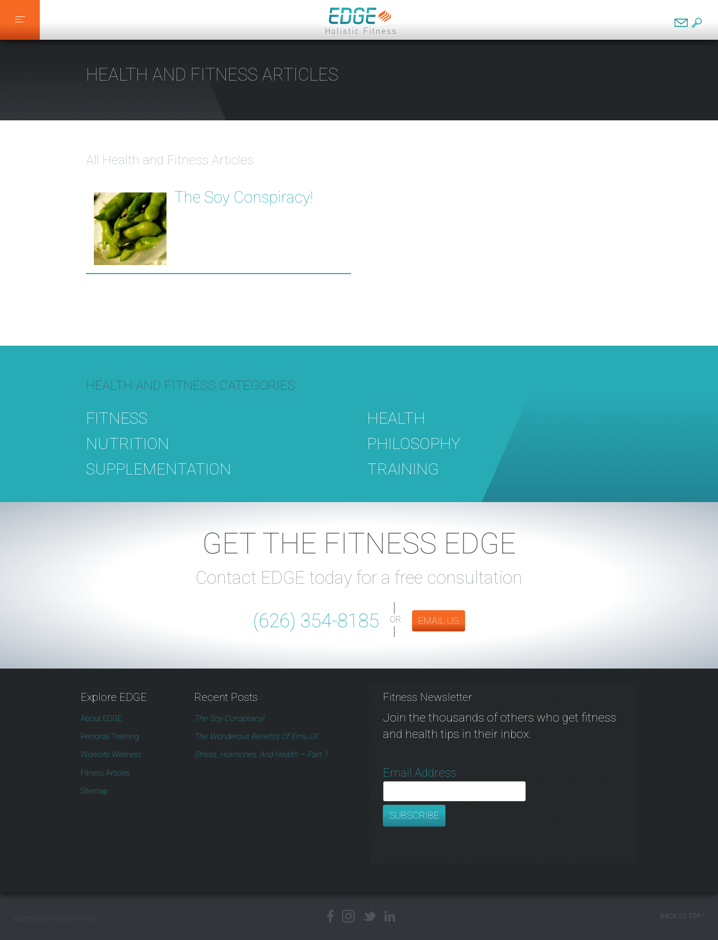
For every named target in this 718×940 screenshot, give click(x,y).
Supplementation (158, 481)
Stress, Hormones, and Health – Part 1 (261, 754)
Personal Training (110, 736)
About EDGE (101, 718)
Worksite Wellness (111, 754)
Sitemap (94, 791)
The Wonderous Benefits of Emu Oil (256, 736)
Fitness (116, 430)
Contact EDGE (681, 22)
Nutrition (127, 456)
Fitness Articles (105, 773)
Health (396, 430)
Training (403, 481)
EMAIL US (438, 620)
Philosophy (414, 456)
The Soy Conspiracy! (243, 197)
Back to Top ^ (682, 916)
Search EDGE (696, 22)
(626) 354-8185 (316, 621)
